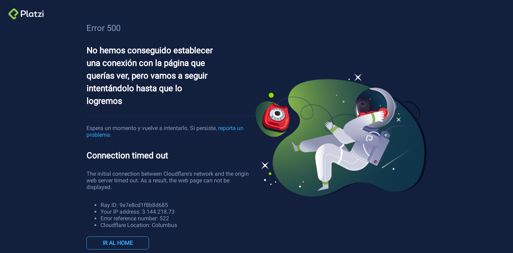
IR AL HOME (118, 243)
